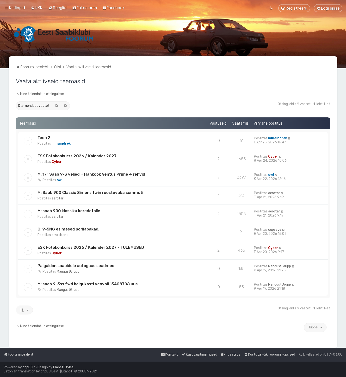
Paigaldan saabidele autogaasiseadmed (75, 265)
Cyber (57, 162)
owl (59, 180)
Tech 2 (43, 137)
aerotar (57, 198)
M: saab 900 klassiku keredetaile (68, 210)
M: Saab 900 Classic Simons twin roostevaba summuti (90, 192)
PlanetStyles (63, 367)
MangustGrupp (68, 271)
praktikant (60, 235)
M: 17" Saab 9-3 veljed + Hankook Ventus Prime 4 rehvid (91, 174)
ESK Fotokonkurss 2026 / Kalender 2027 (77, 155)
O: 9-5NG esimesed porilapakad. (68, 229)
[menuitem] (37, 7)
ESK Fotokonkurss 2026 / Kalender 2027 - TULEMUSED (90, 247)
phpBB (28, 367)
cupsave (274, 230)
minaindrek (61, 143)
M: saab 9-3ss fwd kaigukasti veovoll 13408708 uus (87, 283)
